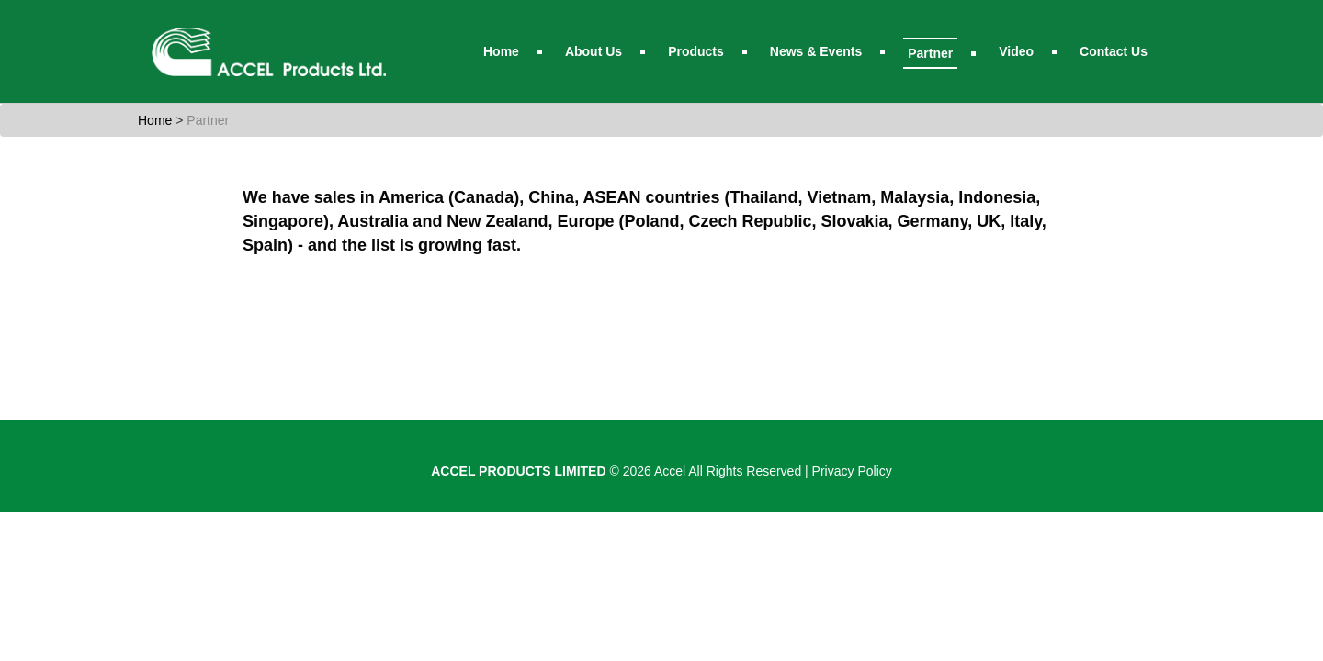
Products (696, 51)
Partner (930, 53)
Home (501, 51)
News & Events (816, 51)
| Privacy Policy (848, 471)
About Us (593, 51)
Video (1016, 51)
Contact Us (1114, 51)
